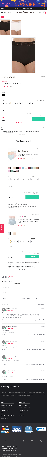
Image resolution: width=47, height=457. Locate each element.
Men (9, 13)
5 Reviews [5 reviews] (12, 86)
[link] (41, 429)
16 (32, 103)
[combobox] (10, 298)
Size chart (42, 100)
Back (3, 17)
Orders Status (5, 410)
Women (4, 13)
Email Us (14, 450)
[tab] (7, 281)
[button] (5, 319)
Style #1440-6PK (35, 214)
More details (22, 135)
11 (17, 103)
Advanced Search (6, 405)
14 (26, 103)
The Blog (21, 413)
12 (20, 103)
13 (23, 103)
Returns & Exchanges (7, 415)
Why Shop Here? (23, 405)
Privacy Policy (23, 415)
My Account (4, 408)
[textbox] (44, 305)
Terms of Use (14, 456)
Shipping (3, 413)
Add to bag (38, 119)
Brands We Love (23, 410)
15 (29, 103)
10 (15, 103)
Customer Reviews (24, 408)
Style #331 (37, 148)
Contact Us (4, 418)
